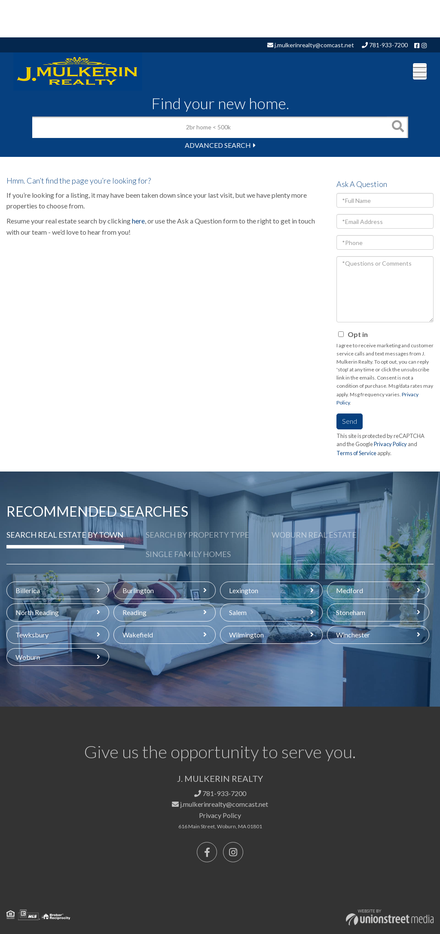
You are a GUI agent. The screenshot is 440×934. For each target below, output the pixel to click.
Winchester (353, 635)
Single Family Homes (188, 554)
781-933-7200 (385, 45)
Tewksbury (32, 635)
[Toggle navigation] (420, 71)
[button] (397, 127)
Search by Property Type (197, 534)
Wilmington (246, 635)
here (138, 221)
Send (349, 421)
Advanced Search (218, 145)
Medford (349, 590)
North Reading (37, 612)
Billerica (27, 590)
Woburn (27, 657)
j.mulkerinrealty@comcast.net (310, 45)
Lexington (243, 590)
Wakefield (137, 635)
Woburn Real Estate (314, 534)
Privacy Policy (390, 444)
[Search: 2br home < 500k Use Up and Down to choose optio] (209, 127)
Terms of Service (356, 453)
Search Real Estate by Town (64, 534)
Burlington (138, 590)
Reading (134, 612)
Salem (238, 612)
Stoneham (350, 612)
